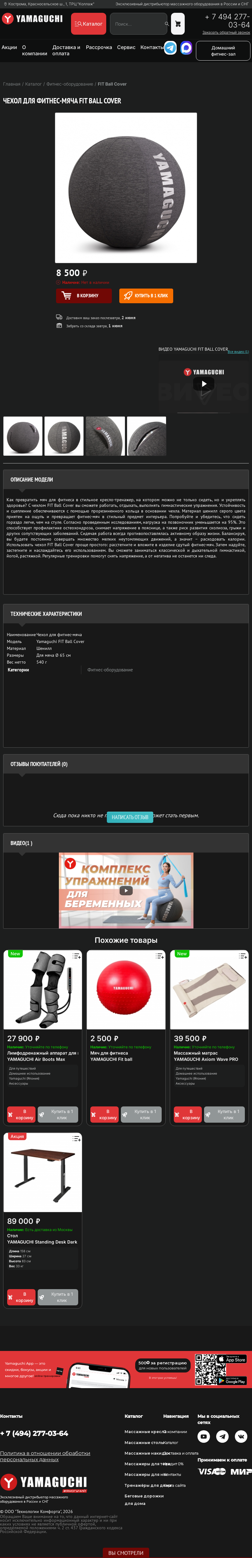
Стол (12, 1235)
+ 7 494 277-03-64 (227, 21)
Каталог (170, 1442)
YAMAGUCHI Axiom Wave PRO (206, 1059)
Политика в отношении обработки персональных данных (45, 1456)
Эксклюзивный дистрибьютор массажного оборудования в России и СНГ (182, 4)
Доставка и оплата (66, 50)
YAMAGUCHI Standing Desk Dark (42, 1241)
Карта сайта (174, 1485)
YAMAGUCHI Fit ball (111, 1059)
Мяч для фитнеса (109, 1053)
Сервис (126, 47)
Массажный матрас (196, 1053)
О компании (34, 50)
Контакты (152, 47)
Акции (9, 47)
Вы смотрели (126, 1553)
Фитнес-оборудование (110, 670)
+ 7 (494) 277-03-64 (34, 1433)
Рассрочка (99, 47)
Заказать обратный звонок (226, 32)
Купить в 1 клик (146, 295)
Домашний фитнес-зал (223, 51)
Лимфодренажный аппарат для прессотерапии (59, 1053)
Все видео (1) (238, 351)
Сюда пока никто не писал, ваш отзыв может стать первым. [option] (126, 815)
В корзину (20, 1114)
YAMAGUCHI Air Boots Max (36, 1059)
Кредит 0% (173, 1464)
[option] (126, 890)
